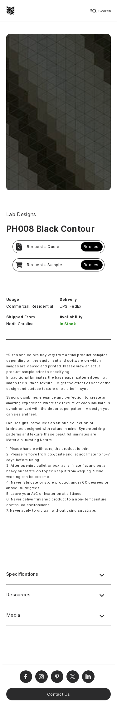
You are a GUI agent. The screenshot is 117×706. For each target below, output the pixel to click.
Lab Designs (21, 214)
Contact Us (58, 694)
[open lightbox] (58, 113)
